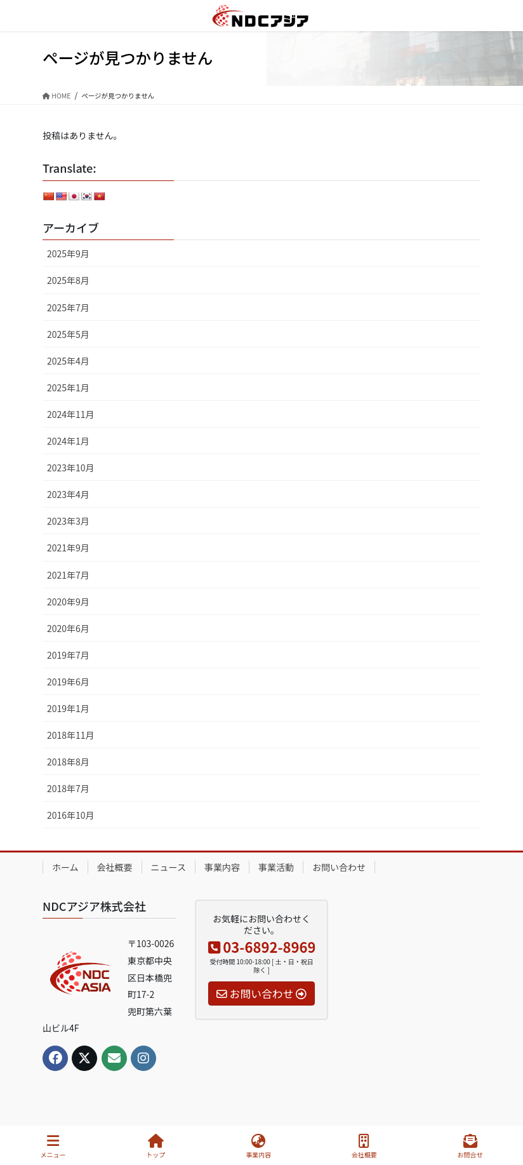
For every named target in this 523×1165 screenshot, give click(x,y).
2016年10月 (71, 815)
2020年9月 (68, 601)
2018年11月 (71, 735)
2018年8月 (68, 761)
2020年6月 (68, 628)
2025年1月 (68, 387)
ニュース (168, 867)
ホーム (65, 867)
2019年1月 (68, 708)
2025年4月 (68, 360)
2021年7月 (68, 575)
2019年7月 (68, 655)
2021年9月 (68, 547)
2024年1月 (68, 440)
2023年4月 (68, 494)
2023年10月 (71, 467)
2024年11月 (71, 414)
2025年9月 (68, 253)
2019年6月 (68, 681)
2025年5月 (68, 334)
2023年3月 (68, 521)
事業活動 (276, 867)
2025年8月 (68, 280)
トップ (155, 1146)
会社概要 (115, 867)
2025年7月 (68, 307)
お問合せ (470, 1146)
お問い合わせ (339, 867)
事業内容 (222, 867)
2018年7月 (68, 788)
